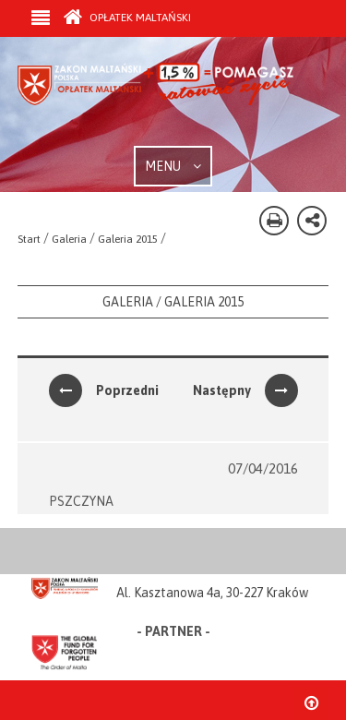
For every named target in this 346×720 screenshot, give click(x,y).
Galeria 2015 (128, 239)
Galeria (69, 239)
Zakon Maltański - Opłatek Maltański (156, 104)
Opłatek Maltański (127, 17)
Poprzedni (104, 390)
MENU (173, 166)
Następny (245, 390)
